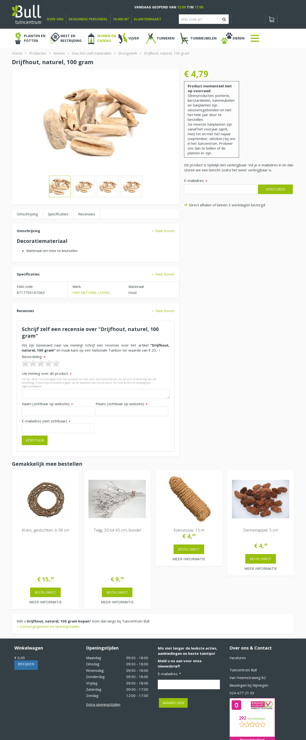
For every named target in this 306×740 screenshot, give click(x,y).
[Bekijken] (271, 19)
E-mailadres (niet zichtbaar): (46, 421)
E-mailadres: (195, 181)
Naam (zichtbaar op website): (47, 403)
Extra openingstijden (103, 666)
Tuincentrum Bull (243, 631)
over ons (55, 19)
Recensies (86, 214)
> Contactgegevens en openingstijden (48, 588)
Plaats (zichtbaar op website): (122, 403)
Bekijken (26, 625)
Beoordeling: (33, 356)
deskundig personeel (88, 19)
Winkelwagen (28, 609)
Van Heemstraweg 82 (248, 639)
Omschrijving (27, 214)
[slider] (41, 363)
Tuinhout (112, 723)
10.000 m (121, 19)
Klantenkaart (147, 19)
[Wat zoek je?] (204, 19)
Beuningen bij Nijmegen (249, 647)
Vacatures (238, 619)
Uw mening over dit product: (46, 373)
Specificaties (58, 214)
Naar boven (165, 230)
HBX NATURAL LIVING (91, 292)
